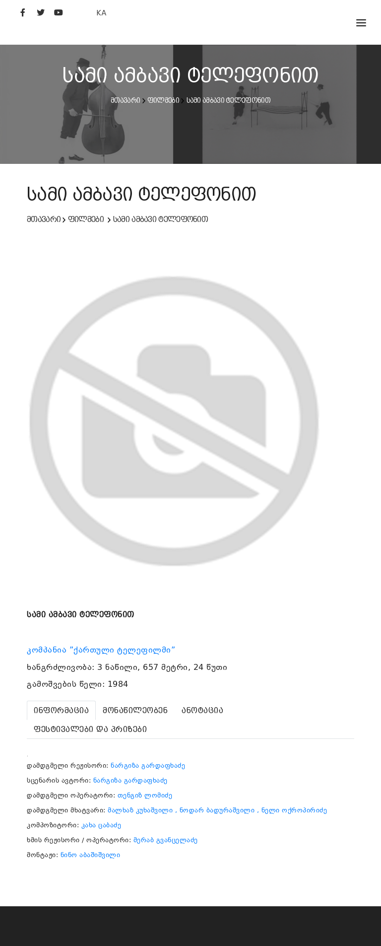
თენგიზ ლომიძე (145, 795)
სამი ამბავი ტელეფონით (228, 100)
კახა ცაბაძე (101, 825)
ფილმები (163, 100)
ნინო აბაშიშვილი (91, 855)
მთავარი (125, 100)
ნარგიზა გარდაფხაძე (148, 765)
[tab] (61, 710)
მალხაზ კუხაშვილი (140, 810)
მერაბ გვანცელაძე (165, 840)
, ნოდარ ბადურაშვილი (215, 810)
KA (101, 12)
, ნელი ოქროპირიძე (292, 810)
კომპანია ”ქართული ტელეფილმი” (102, 650)
